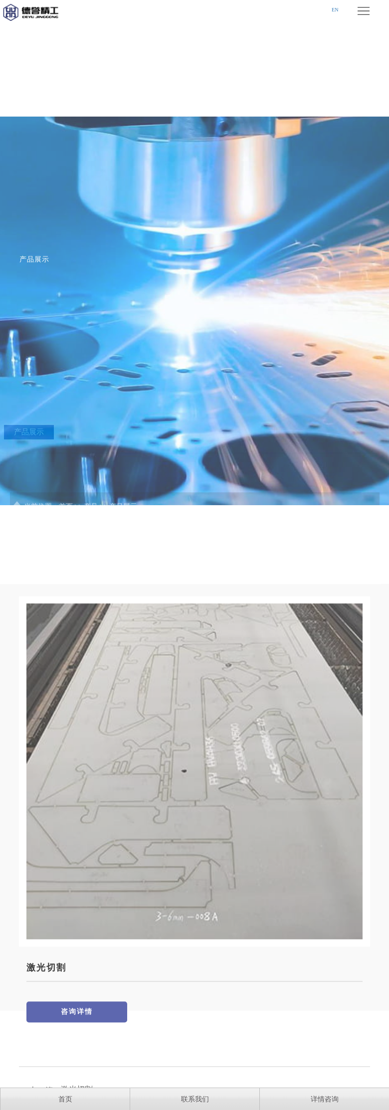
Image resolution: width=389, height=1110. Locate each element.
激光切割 (46, 1028)
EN (335, 9)
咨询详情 (77, 1072)
